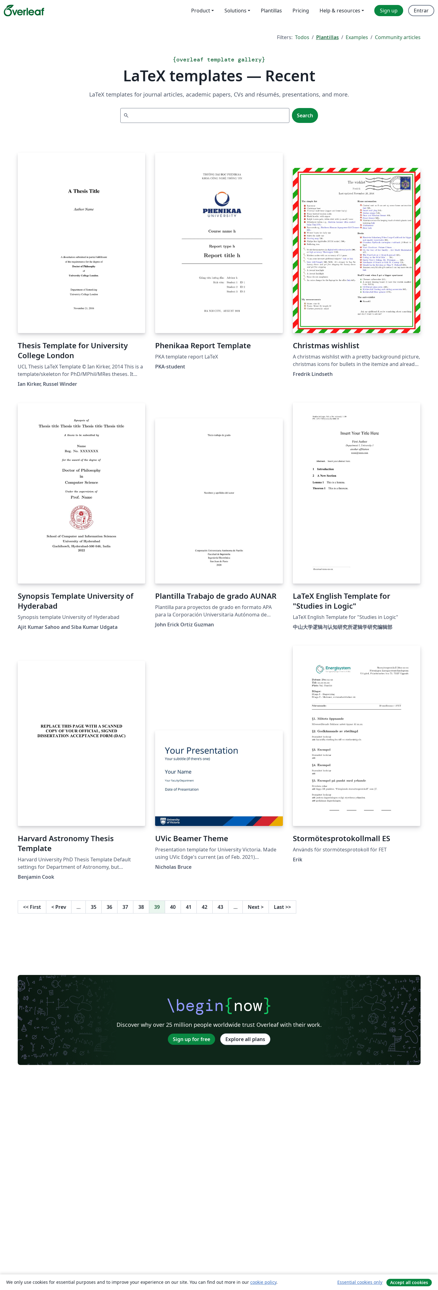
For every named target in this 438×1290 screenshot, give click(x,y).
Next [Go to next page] (256, 907)
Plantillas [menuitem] (271, 10)
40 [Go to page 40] (173, 907)
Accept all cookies (409, 1282)
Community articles (398, 37)
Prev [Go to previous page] (58, 907)
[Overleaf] (24, 10)
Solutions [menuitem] (235, 10)
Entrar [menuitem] (421, 10)
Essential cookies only (359, 1282)
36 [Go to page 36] (109, 907)
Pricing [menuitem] (301, 10)
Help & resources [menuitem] (340, 10)
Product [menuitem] (200, 10)
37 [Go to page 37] (125, 907)
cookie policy (263, 1282)
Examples (357, 37)
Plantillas (327, 37)
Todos (302, 37)
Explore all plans (245, 1039)
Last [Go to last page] (282, 907)
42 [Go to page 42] (204, 907)
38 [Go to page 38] (141, 907)
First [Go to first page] (32, 907)
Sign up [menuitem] (389, 10)
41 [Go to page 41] (188, 907)
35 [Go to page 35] (93, 907)
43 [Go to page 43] (220, 907)
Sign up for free (191, 1039)
